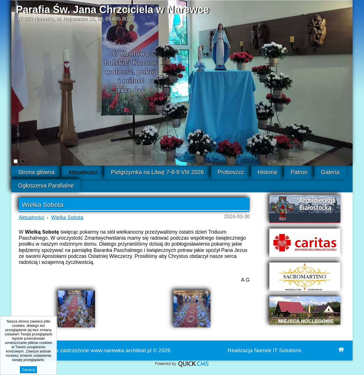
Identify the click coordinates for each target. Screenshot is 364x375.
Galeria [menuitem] (330, 172)
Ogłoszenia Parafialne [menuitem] (46, 185)
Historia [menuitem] (267, 172)
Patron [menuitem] (299, 172)
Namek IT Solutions (277, 350)
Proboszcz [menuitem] (231, 172)
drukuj (341, 349)
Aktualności (31, 217)
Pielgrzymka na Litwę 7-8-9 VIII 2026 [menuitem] (157, 172)
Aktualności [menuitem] (82, 172)
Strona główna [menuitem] (36, 172)
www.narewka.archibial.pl (121, 350)
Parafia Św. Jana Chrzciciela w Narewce (112, 9)
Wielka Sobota (67, 217)
